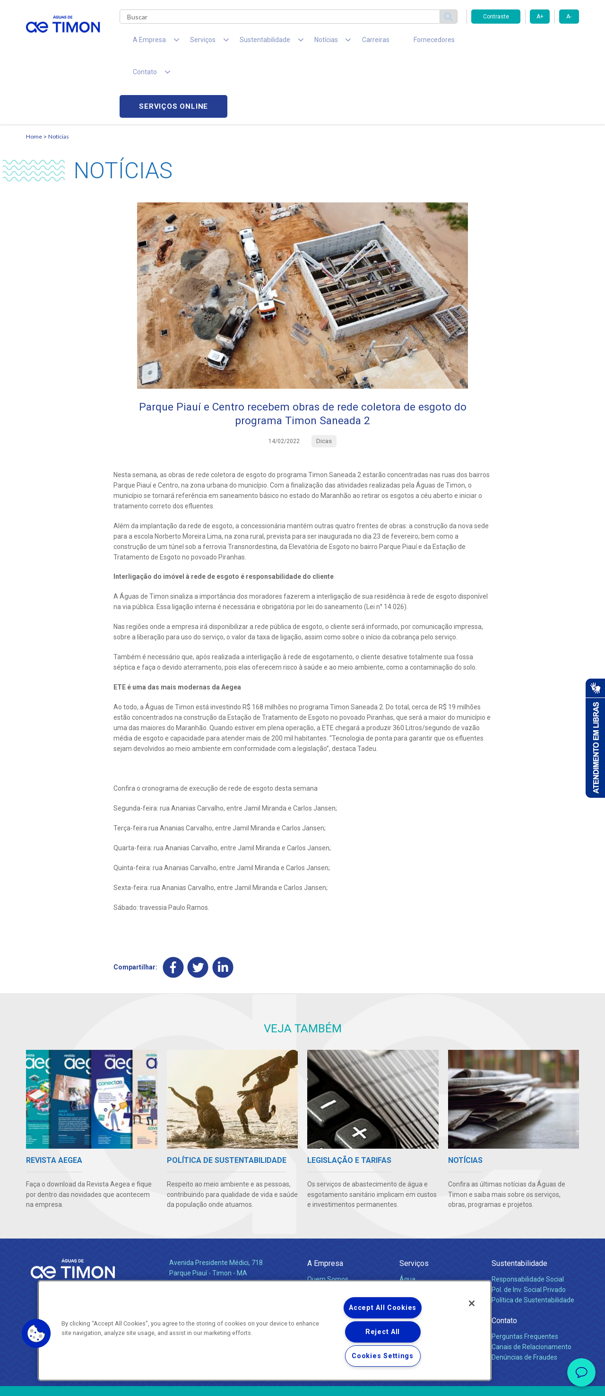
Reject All (382, 1332)
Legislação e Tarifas (429, 1238)
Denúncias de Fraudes (524, 1296)
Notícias (58, 73)
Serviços (414, 1202)
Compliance (325, 1228)
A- (568, 16)
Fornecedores (390, 42)
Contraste (496, 16)
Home (34, 73)
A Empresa (325, 1202)
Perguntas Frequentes (525, 1275)
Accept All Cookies (382, 1308)
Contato (504, 1259)
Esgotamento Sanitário (433, 1228)
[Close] (471, 1303)
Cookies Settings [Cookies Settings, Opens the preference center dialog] (383, 1356)
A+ (540, 16)
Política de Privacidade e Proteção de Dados (302, 1382)
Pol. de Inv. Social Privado (529, 1228)
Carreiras (340, 42)
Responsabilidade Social (528, 1218)
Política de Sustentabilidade (533, 1238)
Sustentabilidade (519, 1202)
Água (407, 1218)
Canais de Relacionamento (531, 1285)
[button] (36, 1333)
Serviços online (525, 42)
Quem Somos (327, 1218)
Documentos (418, 1249)
